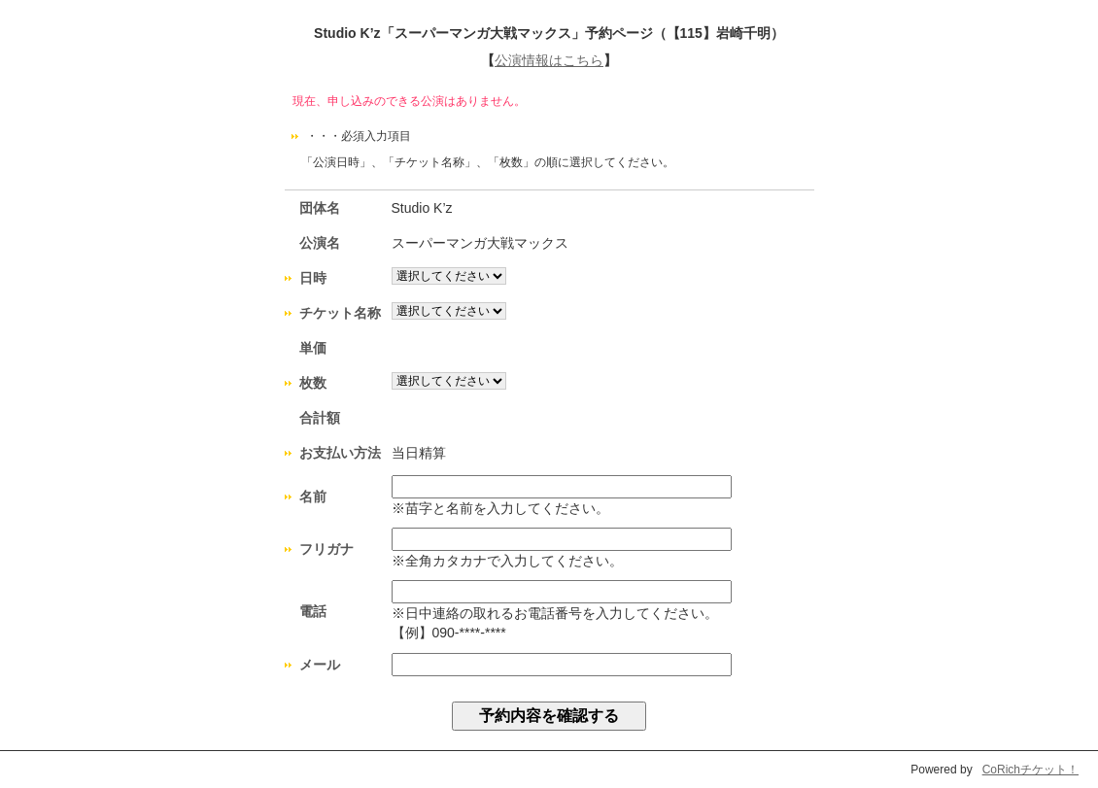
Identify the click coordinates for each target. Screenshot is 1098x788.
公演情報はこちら (549, 60)
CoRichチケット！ (1030, 769)
